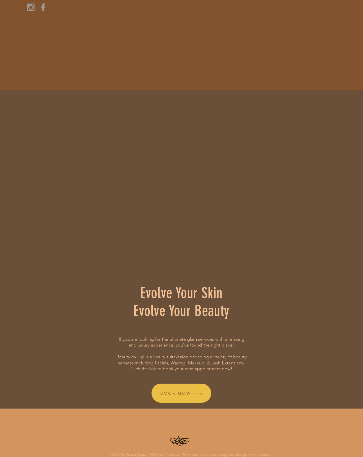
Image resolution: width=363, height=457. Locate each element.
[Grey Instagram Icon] (30, 7)
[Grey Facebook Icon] (43, 7)
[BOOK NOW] (181, 393)
